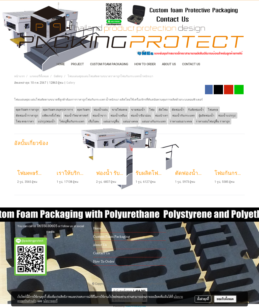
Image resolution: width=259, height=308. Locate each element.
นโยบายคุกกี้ (50, 301)
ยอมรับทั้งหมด (225, 299)
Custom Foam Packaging (111, 236)
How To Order (104, 261)
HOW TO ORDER (145, 64)
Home (97, 227)
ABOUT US (169, 64)
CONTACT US (191, 64)
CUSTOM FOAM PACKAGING (109, 64)
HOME (61, 64)
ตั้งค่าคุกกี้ (203, 299)
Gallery (70, 82)
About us (100, 244)
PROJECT (77, 64)
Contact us (101, 252)
